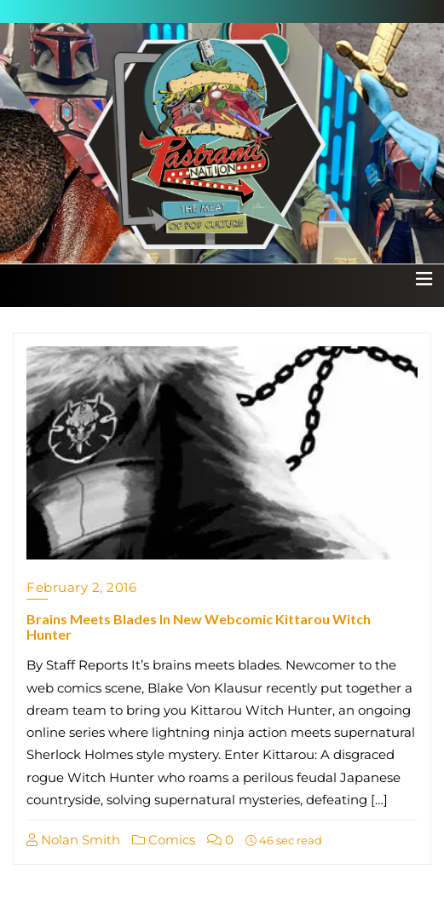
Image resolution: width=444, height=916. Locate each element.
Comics (163, 840)
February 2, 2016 (81, 587)
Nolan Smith (73, 840)
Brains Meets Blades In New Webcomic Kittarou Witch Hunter (198, 626)
